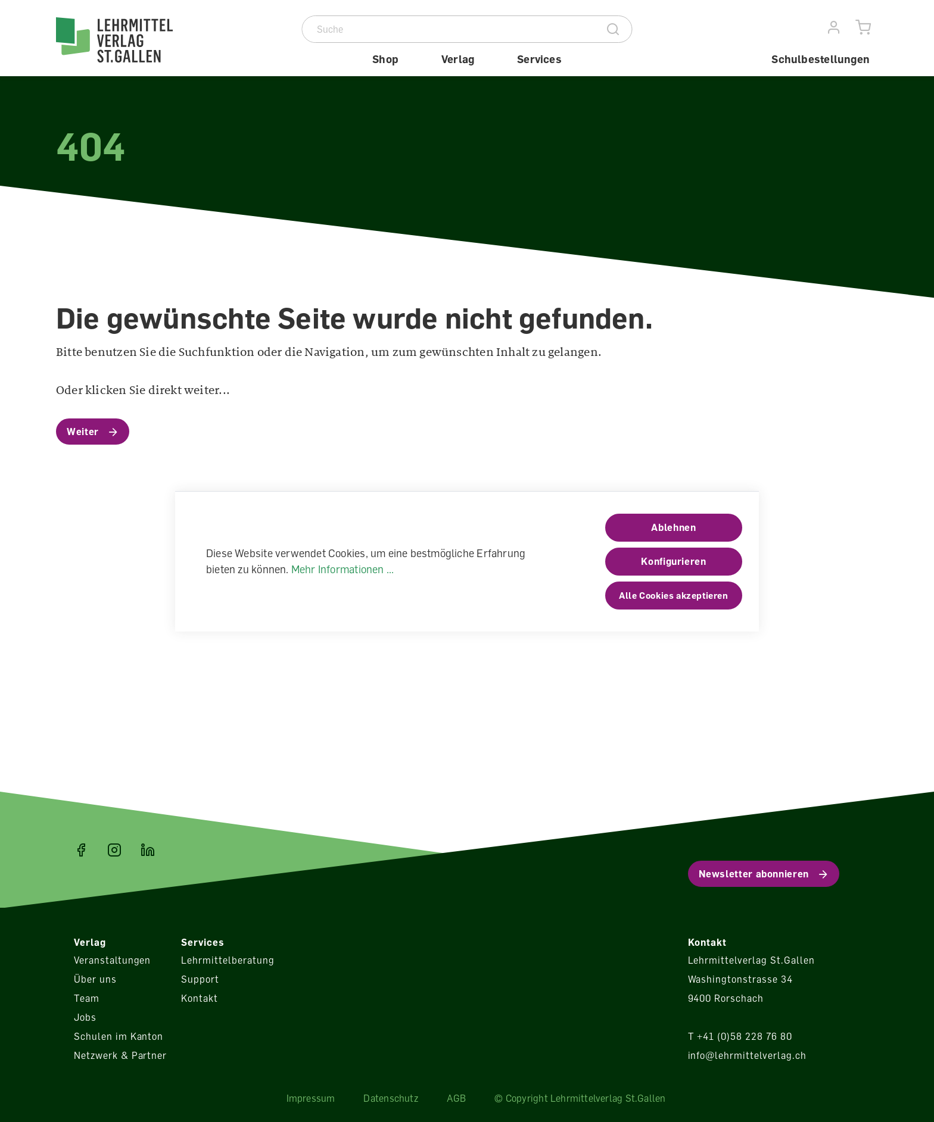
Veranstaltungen (112, 960)
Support (200, 979)
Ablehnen (673, 527)
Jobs (85, 1017)
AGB (456, 1098)
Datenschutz (390, 1098)
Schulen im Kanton (118, 1036)
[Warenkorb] (863, 27)
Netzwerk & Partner (120, 1055)
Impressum (311, 1098)
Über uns (95, 979)
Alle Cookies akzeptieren (673, 595)
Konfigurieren (673, 561)
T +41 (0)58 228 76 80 (740, 1036)
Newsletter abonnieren (754, 874)
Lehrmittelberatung (227, 960)
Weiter (83, 431)
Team (86, 998)
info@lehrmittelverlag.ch (747, 1055)
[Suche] (449, 29)
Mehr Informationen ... (342, 569)
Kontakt (199, 998)
